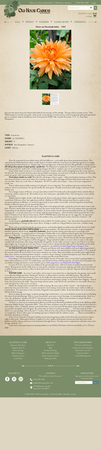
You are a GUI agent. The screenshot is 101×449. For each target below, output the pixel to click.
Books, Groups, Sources (50, 356)
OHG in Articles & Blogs (50, 353)
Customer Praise (83, 353)
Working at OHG (50, 358)
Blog (50, 348)
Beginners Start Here (18, 345)
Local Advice (18, 358)
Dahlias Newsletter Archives (63, 325)
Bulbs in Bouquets (18, 353)
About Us (50, 345)
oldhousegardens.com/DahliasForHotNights (63, 262)
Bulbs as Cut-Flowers (85, 325)
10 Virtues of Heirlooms (82, 345)
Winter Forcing (18, 350)
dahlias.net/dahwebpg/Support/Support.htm (70, 246)
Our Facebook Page (50, 350)
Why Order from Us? (82, 350)
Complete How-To (18, 348)
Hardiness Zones (18, 356)
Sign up (95, 382)
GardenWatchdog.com (83, 356)
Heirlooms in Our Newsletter (83, 348)
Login (93, 3)
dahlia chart (9, 256)
